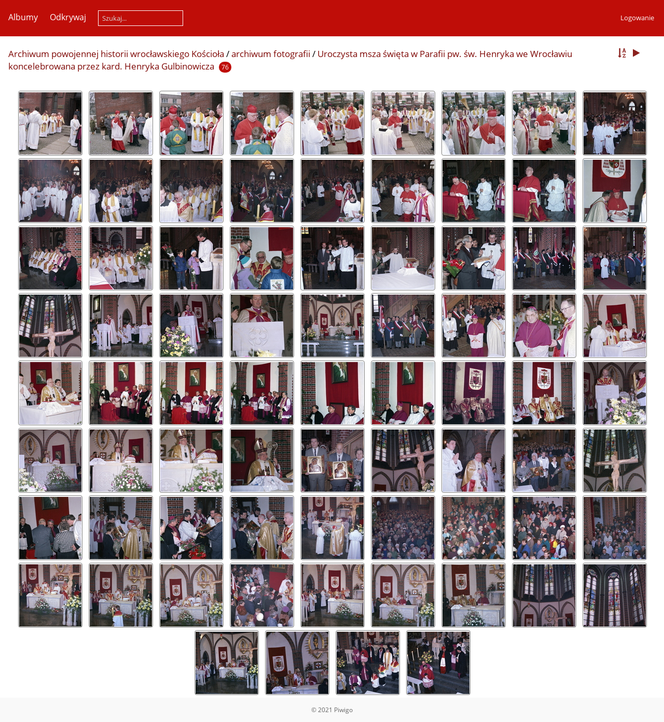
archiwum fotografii (270, 54)
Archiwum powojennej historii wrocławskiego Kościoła (116, 54)
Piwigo (343, 709)
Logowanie (637, 17)
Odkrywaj (68, 17)
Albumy (23, 17)
